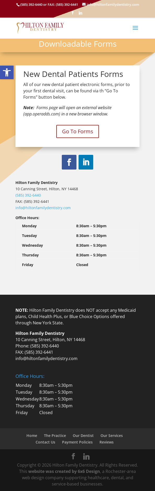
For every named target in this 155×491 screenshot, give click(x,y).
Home (31, 435)
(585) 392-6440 (28, 195)
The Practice (55, 435)
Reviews (106, 442)
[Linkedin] (80, 14)
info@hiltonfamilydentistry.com (43, 207)
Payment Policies (77, 442)
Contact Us (45, 442)
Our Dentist (83, 435)
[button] (7, 72)
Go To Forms (77, 131)
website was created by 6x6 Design (64, 471)
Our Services (112, 435)
